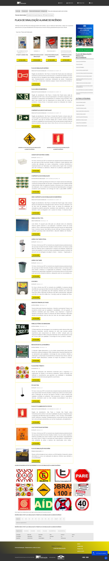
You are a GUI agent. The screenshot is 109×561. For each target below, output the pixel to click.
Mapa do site (80, 551)
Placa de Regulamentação (82, 70)
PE (45, 518)
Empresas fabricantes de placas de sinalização (84, 79)
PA (63, 518)
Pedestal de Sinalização (81, 125)
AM (60, 518)
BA (48, 518)
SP (32, 518)
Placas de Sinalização (26, 32)
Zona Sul (38, 531)
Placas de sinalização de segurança (84, 73)
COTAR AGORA (22, 60)
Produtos (80, 3)
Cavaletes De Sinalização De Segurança (34, 15)
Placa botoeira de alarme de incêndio (84, 90)
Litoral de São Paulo (61, 531)
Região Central (19, 531)
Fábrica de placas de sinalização (83, 83)
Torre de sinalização (81, 114)
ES (29, 518)
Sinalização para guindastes (82, 111)
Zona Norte (26, 531)
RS (42, 518)
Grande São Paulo (52, 531)
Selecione (18, 518)
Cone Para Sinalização (59, 548)
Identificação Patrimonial (82, 117)
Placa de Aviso (79, 64)
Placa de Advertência (81, 61)
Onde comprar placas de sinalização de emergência (84, 86)
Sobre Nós (70, 3)
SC (39, 518)
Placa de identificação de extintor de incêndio (84, 93)
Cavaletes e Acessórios (81, 122)
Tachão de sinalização (81, 108)
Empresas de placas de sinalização (84, 76)
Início (60, 3)
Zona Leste (45, 531)
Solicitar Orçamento (84, 50)
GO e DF (56, 518)
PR (35, 518)
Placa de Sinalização (81, 102)
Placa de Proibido (80, 67)
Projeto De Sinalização (49, 15)
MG (26, 518)
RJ (22, 518)
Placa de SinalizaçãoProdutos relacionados (83, 56)
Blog (91, 3)
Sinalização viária (80, 105)
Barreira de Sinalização (81, 120)
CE (52, 518)
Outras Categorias (83, 98)
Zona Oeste (33, 531)
